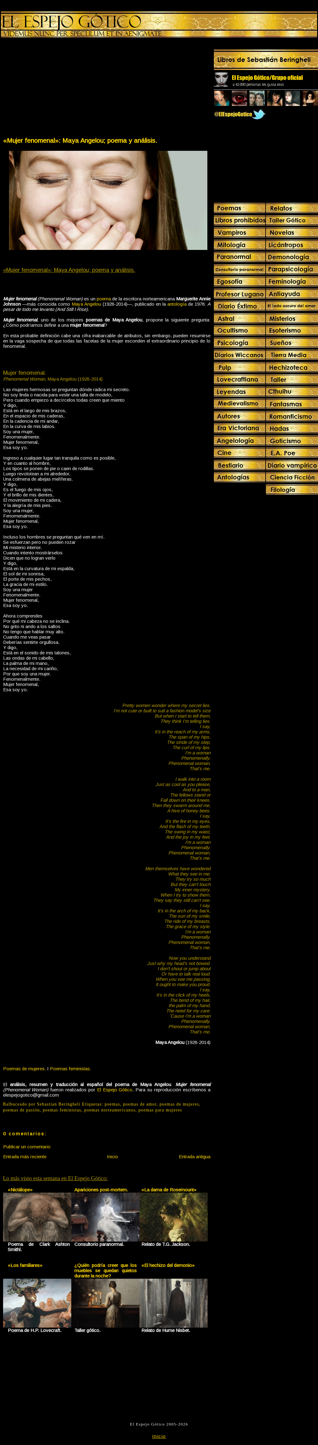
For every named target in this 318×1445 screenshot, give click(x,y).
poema (104, 298)
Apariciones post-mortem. (101, 1189)
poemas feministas (62, 1110)
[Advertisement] (54, 88)
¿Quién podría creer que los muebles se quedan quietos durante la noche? (105, 1270)
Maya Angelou (86, 304)
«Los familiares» (25, 1265)
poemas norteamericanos (109, 1110)
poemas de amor (140, 1104)
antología (177, 304)
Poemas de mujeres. (24, 1068)
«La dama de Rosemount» (169, 1189)
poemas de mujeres (179, 1104)
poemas (112, 1104)
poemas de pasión (21, 1110)
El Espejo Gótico (115, 1089)
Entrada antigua (194, 1156)
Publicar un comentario (27, 1146)
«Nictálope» (20, 1189)
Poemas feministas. (70, 1068)
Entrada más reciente (24, 1156)
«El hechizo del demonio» (168, 1265)
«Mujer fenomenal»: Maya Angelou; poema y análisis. (80, 140)
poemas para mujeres (160, 1110)
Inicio (112, 1156)
